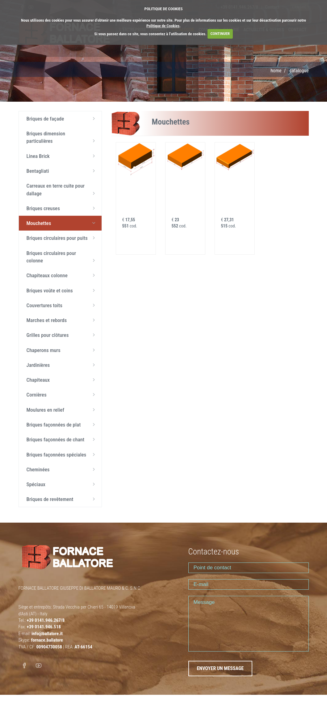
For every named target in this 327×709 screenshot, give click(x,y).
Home (275, 71)
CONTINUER (220, 33)
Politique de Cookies (162, 25)
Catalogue (298, 71)
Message (248, 624)
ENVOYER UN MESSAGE (220, 668)
